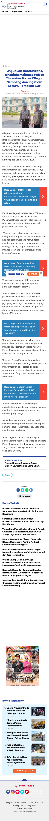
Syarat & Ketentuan (24, 809)
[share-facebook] (18, 490)
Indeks (28, 11)
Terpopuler (16, 11)
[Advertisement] (24, 38)
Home (5, 11)
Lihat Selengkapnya (24, 771)
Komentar (24, 496)
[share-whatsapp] (26, 490)
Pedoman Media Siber (29, 803)
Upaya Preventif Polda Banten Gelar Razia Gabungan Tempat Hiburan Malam (18, 711)
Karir (41, 803)
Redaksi (26, 796)
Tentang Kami (30, 806)
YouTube (29, 793)
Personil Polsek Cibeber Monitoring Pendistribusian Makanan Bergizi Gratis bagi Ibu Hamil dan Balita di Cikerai (20, 196)
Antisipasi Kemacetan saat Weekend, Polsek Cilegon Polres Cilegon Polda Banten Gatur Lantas (18, 735)
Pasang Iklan (18, 806)
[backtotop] (24, 781)
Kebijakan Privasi (12, 803)
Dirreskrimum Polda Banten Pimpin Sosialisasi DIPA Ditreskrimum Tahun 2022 (17, 723)
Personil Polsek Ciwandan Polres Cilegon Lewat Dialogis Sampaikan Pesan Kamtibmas (21, 464)
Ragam (7, 475)
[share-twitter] (22, 490)
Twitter (23, 793)
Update (33, 274)
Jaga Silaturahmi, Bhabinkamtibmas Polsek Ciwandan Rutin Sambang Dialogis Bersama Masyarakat (16, 748)
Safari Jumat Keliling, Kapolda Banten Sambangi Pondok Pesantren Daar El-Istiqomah (17, 760)
